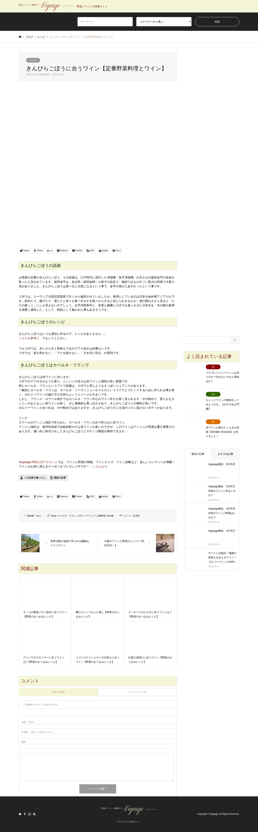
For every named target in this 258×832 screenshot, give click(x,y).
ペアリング (90, 515)
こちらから (100, 466)
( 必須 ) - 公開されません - (38, 732)
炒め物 (110, 515)
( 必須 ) (28, 722)
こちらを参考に (29, 338)
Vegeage (213, 814)
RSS (34, 814)
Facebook (25, 814)
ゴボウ (80, 515)
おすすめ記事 (225, 447)
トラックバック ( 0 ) (137, 692)
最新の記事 (60, 477)
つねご (38, 515)
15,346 (136, 515)
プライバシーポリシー (128, 821)
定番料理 (101, 515)
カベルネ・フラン (67, 515)
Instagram (29, 814)
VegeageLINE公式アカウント (38, 462)
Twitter (20, 814)
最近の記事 (197, 447)
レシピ (33, 60)
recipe (54, 515)
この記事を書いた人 (34, 477)
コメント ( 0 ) (58, 692)
